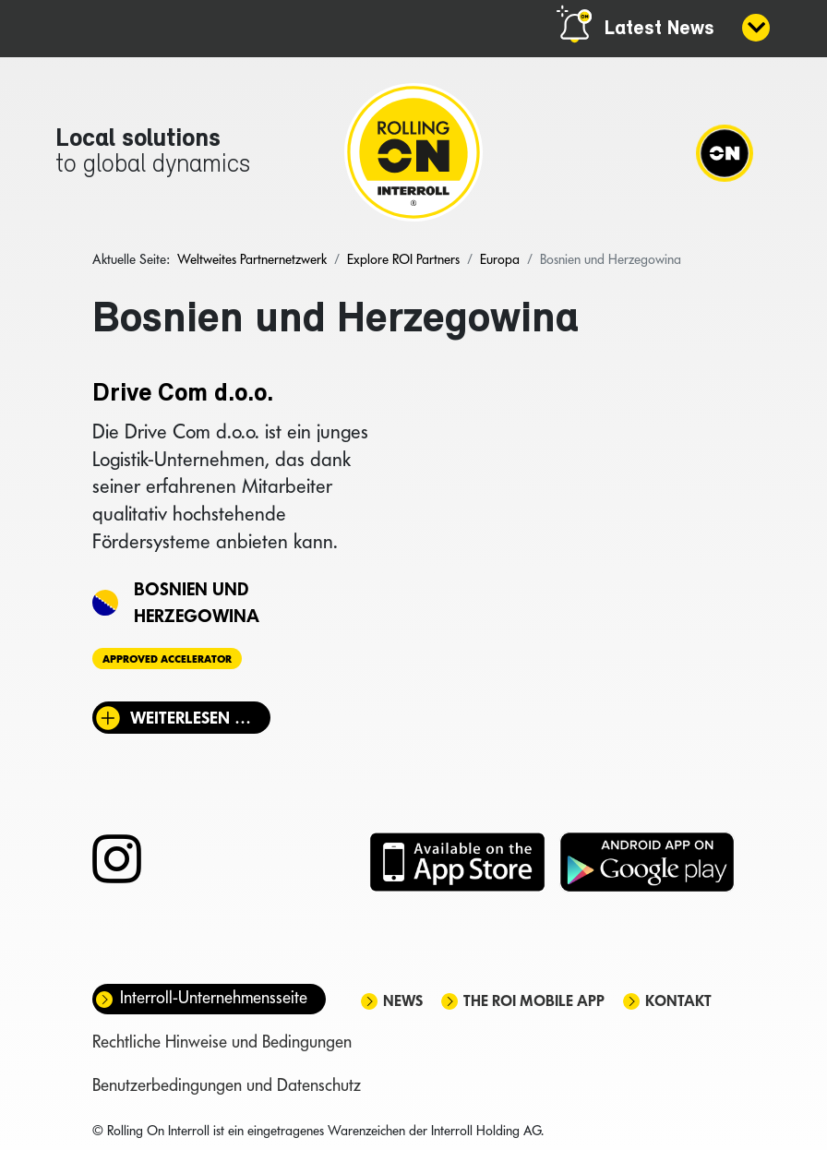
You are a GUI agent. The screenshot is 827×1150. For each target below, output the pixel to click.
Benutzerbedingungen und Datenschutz (226, 1084)
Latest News (659, 29)
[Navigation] (724, 152)
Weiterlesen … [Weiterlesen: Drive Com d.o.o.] (190, 717)
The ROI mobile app (534, 1001)
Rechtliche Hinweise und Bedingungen (222, 1041)
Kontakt (678, 1001)
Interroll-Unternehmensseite (213, 997)
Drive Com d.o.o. (182, 394)
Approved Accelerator (167, 658)
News (403, 1001)
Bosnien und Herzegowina (196, 602)
